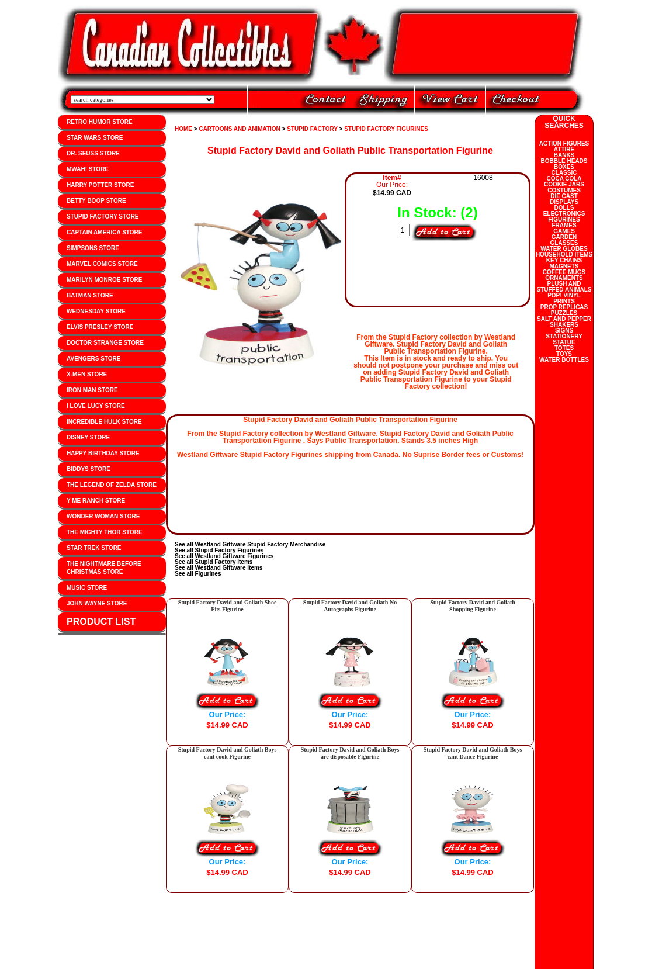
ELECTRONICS (564, 213)
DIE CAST (564, 196)
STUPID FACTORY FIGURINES (386, 129)
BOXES (564, 167)
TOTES (564, 348)
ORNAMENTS (563, 278)
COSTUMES (564, 190)
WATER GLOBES (563, 248)
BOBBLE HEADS (563, 161)
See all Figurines (198, 573)
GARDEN (564, 237)
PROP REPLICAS (564, 307)
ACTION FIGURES (564, 143)
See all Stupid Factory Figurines (219, 550)
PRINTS (564, 301)
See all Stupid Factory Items (213, 562)
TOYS (564, 354)
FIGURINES (564, 219)
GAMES (564, 231)
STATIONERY (564, 336)
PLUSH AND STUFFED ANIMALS (563, 287)
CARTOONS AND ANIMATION (239, 129)
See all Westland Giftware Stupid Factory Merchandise (250, 544)
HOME (183, 129)
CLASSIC (564, 172)
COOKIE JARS (564, 184)
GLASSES (564, 243)
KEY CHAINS (564, 260)
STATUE (564, 342)
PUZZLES (564, 313)
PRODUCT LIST (101, 622)
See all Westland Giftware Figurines (224, 556)
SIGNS (564, 330)
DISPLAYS (564, 202)
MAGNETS (564, 266)
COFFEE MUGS (564, 272)
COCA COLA (563, 178)
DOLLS (564, 208)
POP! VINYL (564, 295)
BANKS (564, 155)
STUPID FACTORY (312, 129)
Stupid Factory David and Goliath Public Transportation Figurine (350, 150)
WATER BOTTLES (564, 360)
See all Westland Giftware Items (218, 568)
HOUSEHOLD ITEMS (564, 254)
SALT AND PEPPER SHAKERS (564, 322)
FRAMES (564, 225)
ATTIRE (564, 149)
